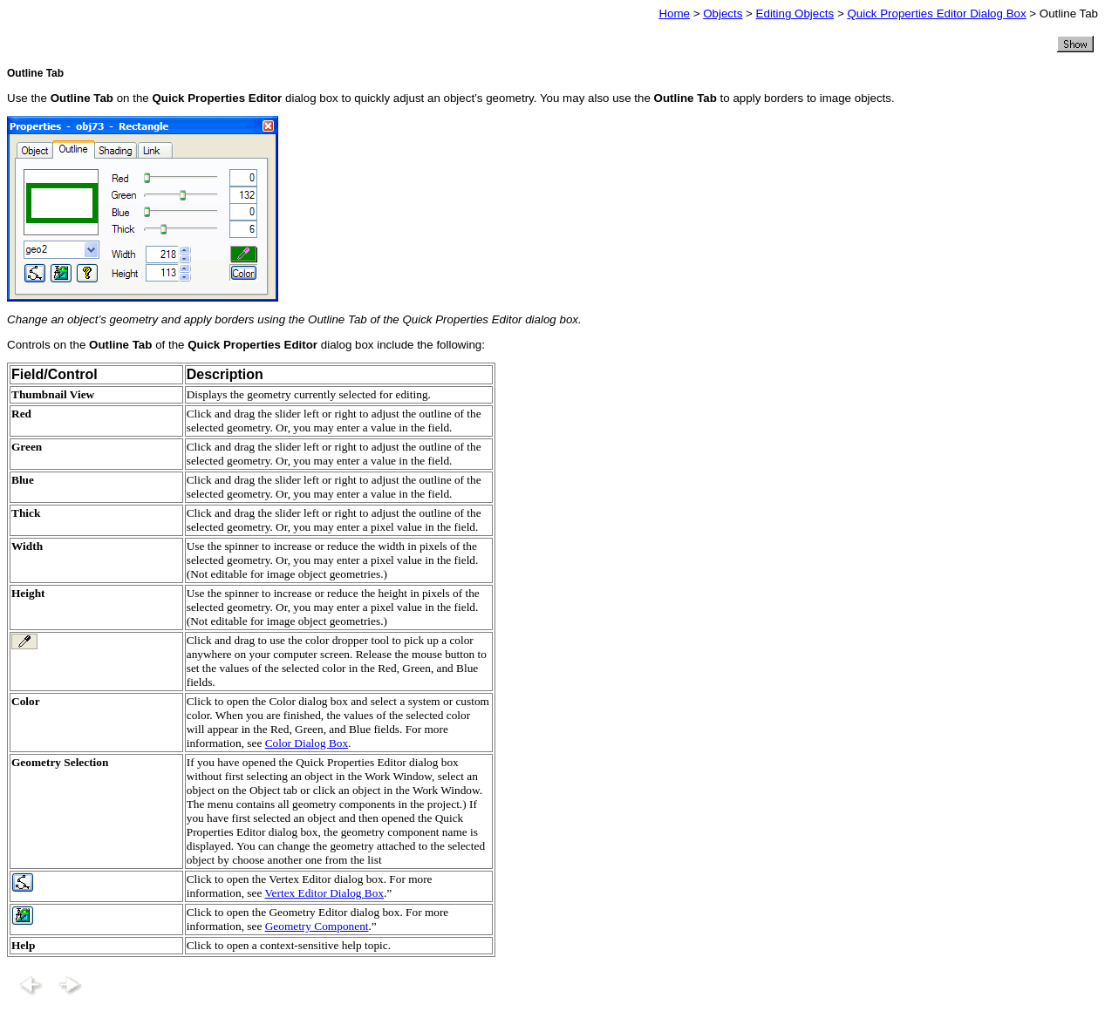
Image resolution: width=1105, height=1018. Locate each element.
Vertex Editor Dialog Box (324, 892)
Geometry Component (317, 926)
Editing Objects (795, 13)
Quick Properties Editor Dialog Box (936, 13)
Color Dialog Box (307, 743)
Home (674, 13)
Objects (722, 13)
